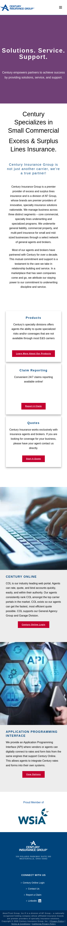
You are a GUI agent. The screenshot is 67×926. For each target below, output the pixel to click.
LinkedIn (31, 900)
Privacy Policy (57, 921)
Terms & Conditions (20, 924)
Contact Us (32, 888)
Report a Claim (32, 894)
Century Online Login (33, 882)
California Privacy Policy (44, 924)
